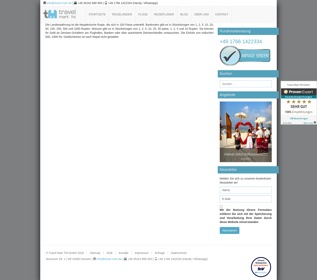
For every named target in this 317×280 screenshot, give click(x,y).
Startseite (97, 14)
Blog (184, 14)
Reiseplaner (164, 14)
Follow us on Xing (269, 14)
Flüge (143, 14)
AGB (110, 253)
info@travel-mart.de (59, 3)
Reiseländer (122, 14)
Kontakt (221, 14)
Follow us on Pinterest (259, 14)
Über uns (201, 14)
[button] (224, 131)
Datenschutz (179, 253)
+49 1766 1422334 (241, 41)
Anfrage (160, 253)
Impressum (142, 253)
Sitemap (95, 253)
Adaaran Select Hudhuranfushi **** (245, 154)
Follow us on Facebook (249, 14)
